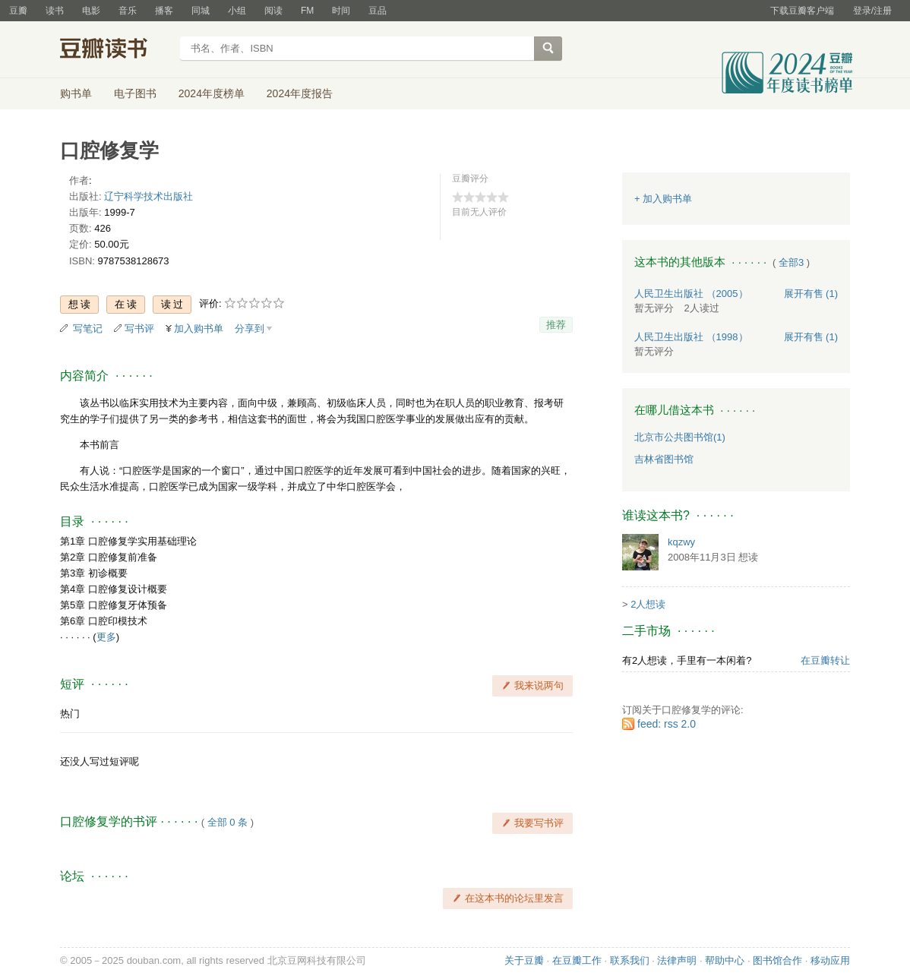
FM (307, 10)
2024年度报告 (300, 93)
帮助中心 (724, 960)
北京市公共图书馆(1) (679, 437)
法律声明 (677, 960)
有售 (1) (811, 293)
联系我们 (629, 960)
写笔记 (88, 328)
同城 (200, 10)
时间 (341, 10)
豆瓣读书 (115, 50)
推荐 (556, 324)
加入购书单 (198, 328)
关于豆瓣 (524, 960)
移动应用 (830, 960)
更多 (106, 637)
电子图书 (135, 93)
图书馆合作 (777, 960)
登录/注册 (872, 10)
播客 (164, 10)
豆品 (377, 10)
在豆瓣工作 (577, 960)
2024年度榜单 (212, 93)
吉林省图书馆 (664, 459)
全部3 (791, 262)
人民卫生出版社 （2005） (691, 293)
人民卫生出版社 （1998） (691, 337)
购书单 (76, 93)
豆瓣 (18, 10)
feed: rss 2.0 (666, 724)
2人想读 (647, 604)
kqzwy (681, 542)
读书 (55, 10)
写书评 (139, 328)
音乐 (127, 10)
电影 (91, 10)
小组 (237, 10)
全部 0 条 (227, 822)
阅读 (273, 10)
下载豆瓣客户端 (802, 10)
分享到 (249, 328)
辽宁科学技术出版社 (148, 196)
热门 (70, 713)
